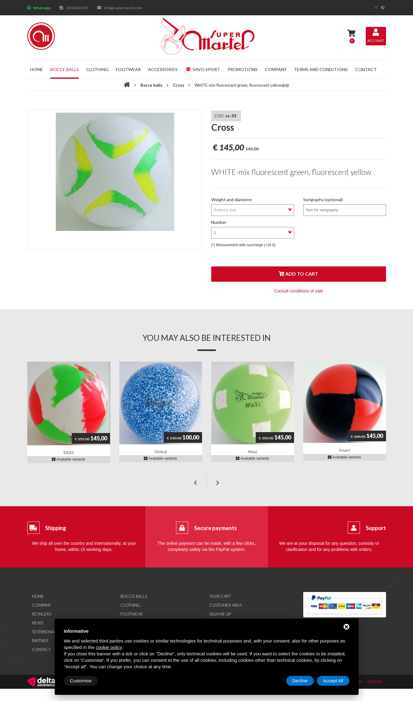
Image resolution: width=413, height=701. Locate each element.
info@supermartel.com (123, 8)
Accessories (163, 69)
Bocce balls (64, 69)
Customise (81, 680)
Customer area (225, 605)
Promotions (243, 69)
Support (376, 528)
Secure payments (215, 528)
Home (36, 69)
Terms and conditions (321, 69)
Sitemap (375, 681)
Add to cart (298, 274)
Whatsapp (42, 8)
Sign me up (220, 614)
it (376, 7)
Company (276, 69)
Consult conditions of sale (298, 290)
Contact (366, 69)
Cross (178, 85)
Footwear (128, 69)
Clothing (97, 69)
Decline (300, 680)
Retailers (41, 614)
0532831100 (77, 8)
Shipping (55, 528)
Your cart (220, 596)
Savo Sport (202, 69)
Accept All (333, 680)
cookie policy (109, 647)
